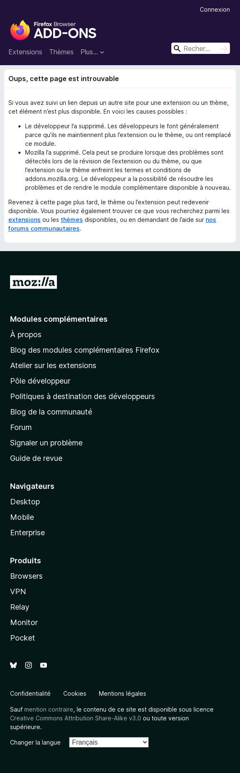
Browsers (26, 576)
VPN (18, 591)
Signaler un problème (46, 442)
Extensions (25, 52)
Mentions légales (122, 693)
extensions (24, 219)
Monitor (24, 622)
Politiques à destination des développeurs (82, 396)
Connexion (215, 9)
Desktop (25, 501)
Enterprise (27, 532)
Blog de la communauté (51, 411)
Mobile (22, 517)
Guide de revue (36, 458)
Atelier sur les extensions (53, 365)
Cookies (74, 693)
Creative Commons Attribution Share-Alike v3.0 (75, 718)
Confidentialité (30, 693)
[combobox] (200, 48)
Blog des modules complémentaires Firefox (85, 350)
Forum (21, 427)
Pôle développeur (40, 380)
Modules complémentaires (59, 319)
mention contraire (48, 709)
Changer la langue (35, 742)
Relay (19, 607)
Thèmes (61, 52)
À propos (25, 334)
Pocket (22, 637)
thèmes (72, 219)
